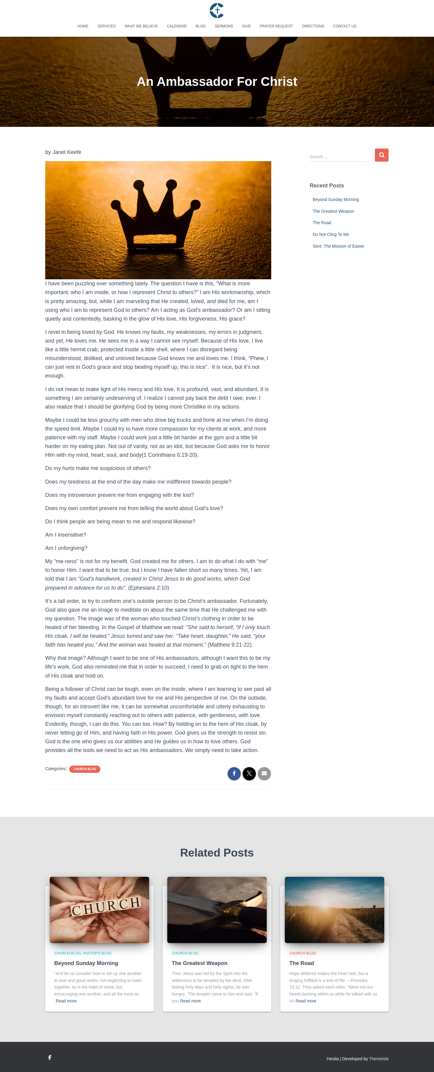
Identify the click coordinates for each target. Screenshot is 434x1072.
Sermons (224, 26)
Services (106, 26)
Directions (313, 26)
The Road (322, 222)
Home (82, 26)
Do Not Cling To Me (331, 234)
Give (246, 26)
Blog (201, 26)
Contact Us (345, 26)
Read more (66, 1000)
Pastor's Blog (97, 953)
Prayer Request (276, 26)
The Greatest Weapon (333, 211)
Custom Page (49, 1058)
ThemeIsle (379, 1058)
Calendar (177, 26)
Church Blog (85, 769)
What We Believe (141, 26)
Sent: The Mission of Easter (339, 246)
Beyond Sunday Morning (336, 199)
